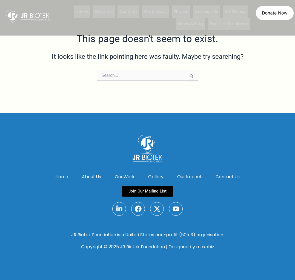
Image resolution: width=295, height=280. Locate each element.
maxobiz (205, 247)
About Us (103, 11)
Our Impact (155, 11)
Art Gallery (235, 11)
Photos (180, 11)
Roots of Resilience (229, 24)
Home (81, 11)
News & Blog (190, 24)
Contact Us (206, 11)
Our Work (128, 11)
